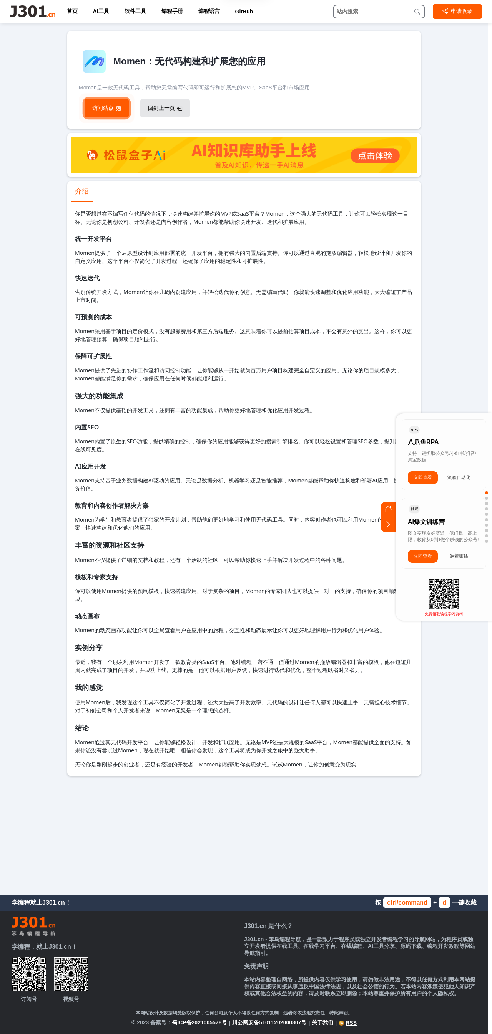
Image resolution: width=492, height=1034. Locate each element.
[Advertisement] (244, 833)
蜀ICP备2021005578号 (199, 1022)
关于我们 (322, 1022)
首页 (72, 11)
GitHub (244, 11)
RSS (348, 1023)
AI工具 (101, 11)
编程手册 (172, 11)
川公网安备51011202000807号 (269, 1022)
